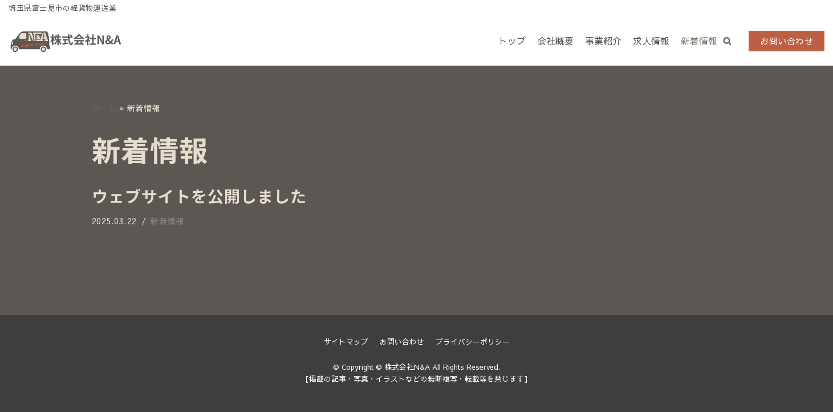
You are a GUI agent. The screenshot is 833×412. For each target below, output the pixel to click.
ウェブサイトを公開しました (199, 195)
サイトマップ (346, 341)
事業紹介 (603, 40)
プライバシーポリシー (473, 341)
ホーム (104, 108)
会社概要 (555, 40)
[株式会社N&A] (66, 41)
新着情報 (699, 40)
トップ (512, 40)
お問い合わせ (786, 41)
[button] (727, 41)
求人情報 (651, 40)
